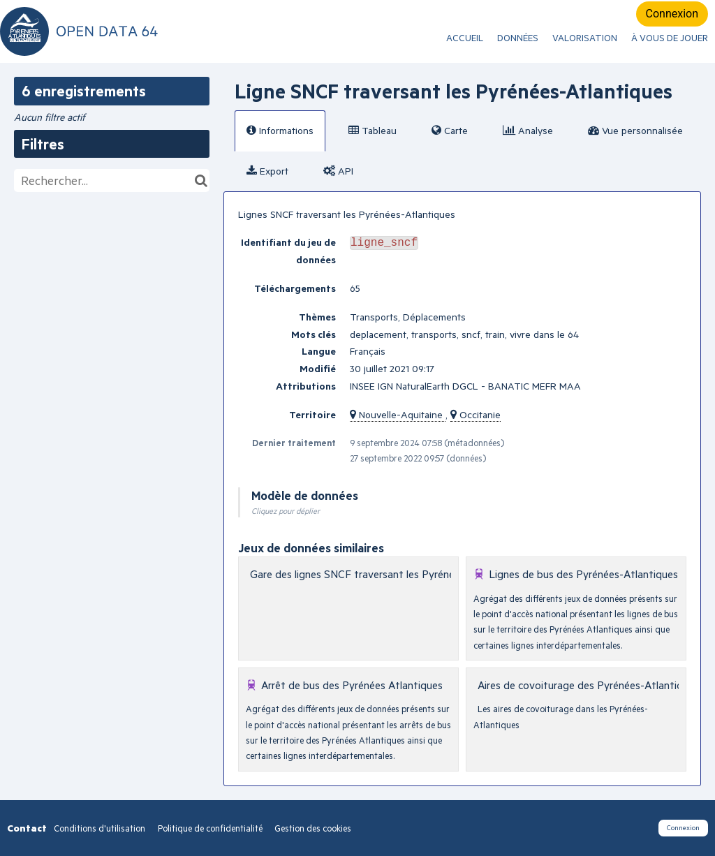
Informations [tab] (280, 130)
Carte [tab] (450, 130)
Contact (27, 827)
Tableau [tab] (372, 130)
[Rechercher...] (111, 180)
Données (517, 37)
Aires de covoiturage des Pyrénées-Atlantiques (588, 684)
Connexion (672, 13)
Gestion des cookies (312, 828)
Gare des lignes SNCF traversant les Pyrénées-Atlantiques (387, 573)
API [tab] (338, 170)
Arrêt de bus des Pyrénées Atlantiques (352, 684)
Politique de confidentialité (211, 828)
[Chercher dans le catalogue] (200, 180)
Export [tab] (267, 170)
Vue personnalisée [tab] (635, 130)
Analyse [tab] (528, 130)
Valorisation (584, 37)
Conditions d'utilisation (100, 828)
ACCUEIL (464, 37)
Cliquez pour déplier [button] (285, 511)
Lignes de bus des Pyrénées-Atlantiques (583, 573)
